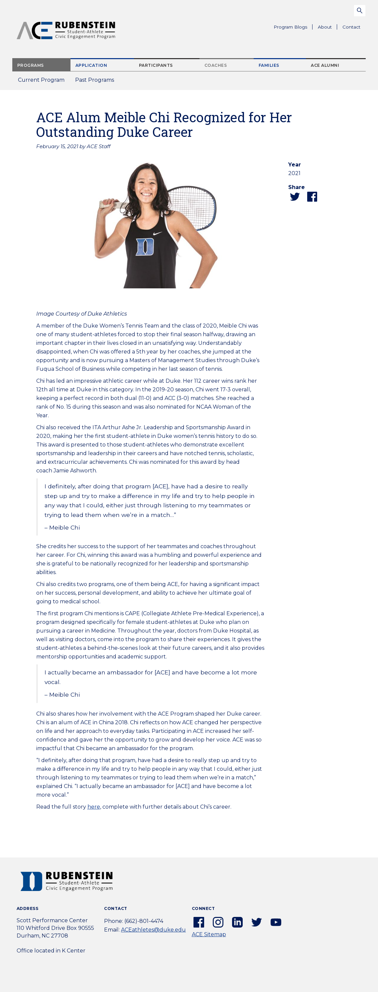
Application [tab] (91, 65)
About (327, 28)
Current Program (41, 80)
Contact (351, 27)
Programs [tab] (30, 65)
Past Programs (97, 81)
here (93, 807)
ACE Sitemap (209, 934)
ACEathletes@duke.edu (153, 930)
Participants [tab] (156, 65)
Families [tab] (269, 65)
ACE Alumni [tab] (325, 65)
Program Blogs (290, 27)
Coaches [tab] (215, 65)
